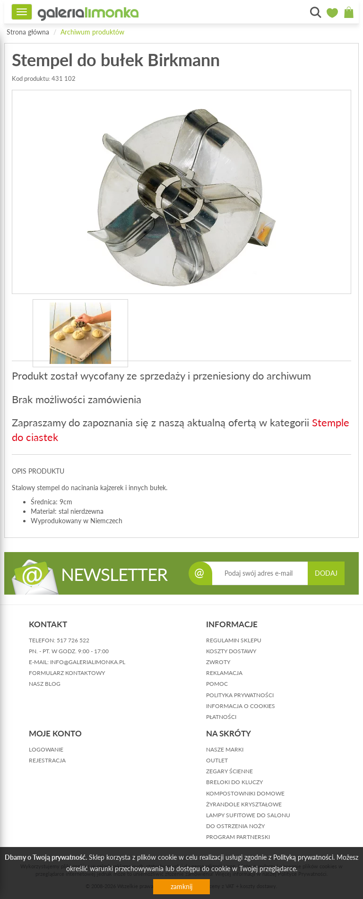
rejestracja (47, 760)
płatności (221, 716)
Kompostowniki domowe (245, 793)
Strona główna (28, 32)
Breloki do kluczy (234, 782)
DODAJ (326, 573)
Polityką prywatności (303, 857)
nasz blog (44, 683)
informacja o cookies (240, 705)
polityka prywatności (240, 695)
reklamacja (224, 672)
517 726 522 (73, 640)
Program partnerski (238, 836)
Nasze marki (224, 749)
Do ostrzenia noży (235, 826)
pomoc (217, 683)
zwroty (218, 662)
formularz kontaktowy (67, 672)
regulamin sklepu (233, 640)
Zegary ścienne (229, 771)
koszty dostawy (231, 651)
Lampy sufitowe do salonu (248, 815)
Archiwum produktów (92, 32)
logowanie (46, 749)
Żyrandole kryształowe (244, 804)
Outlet (217, 760)
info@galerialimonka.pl (87, 662)
